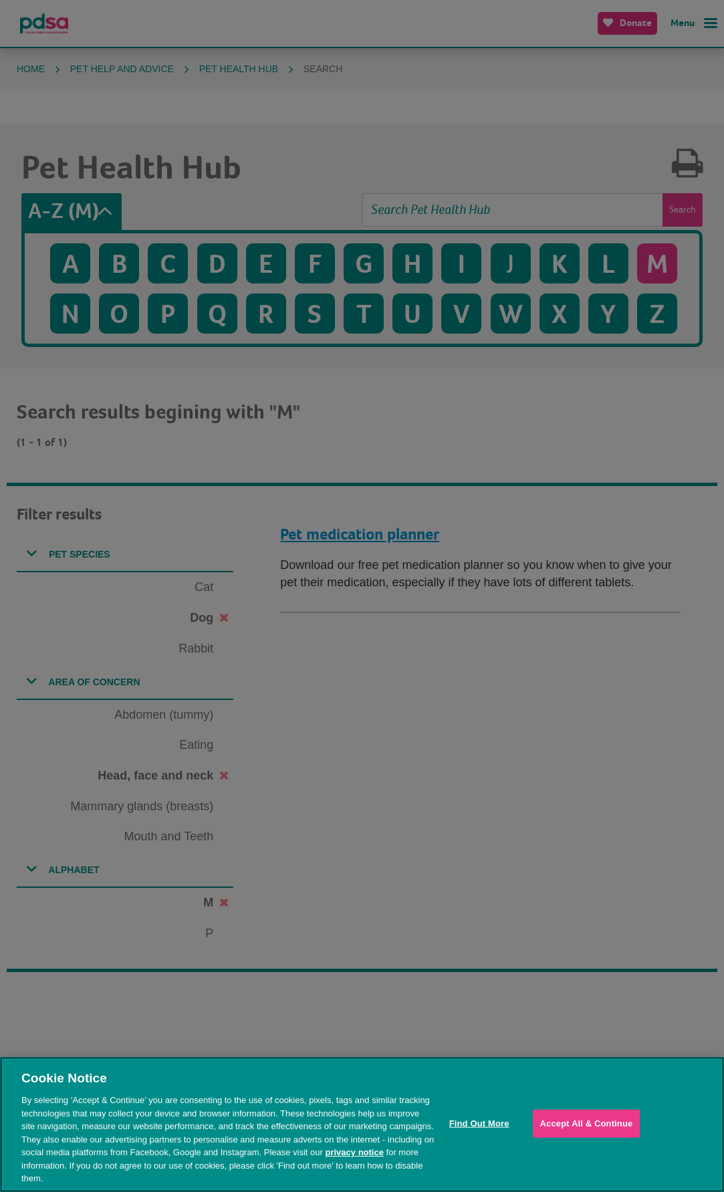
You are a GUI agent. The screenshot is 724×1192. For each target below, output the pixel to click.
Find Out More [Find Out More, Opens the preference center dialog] (479, 1123)
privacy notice (355, 1152)
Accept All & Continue (586, 1123)
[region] (362, 1124)
